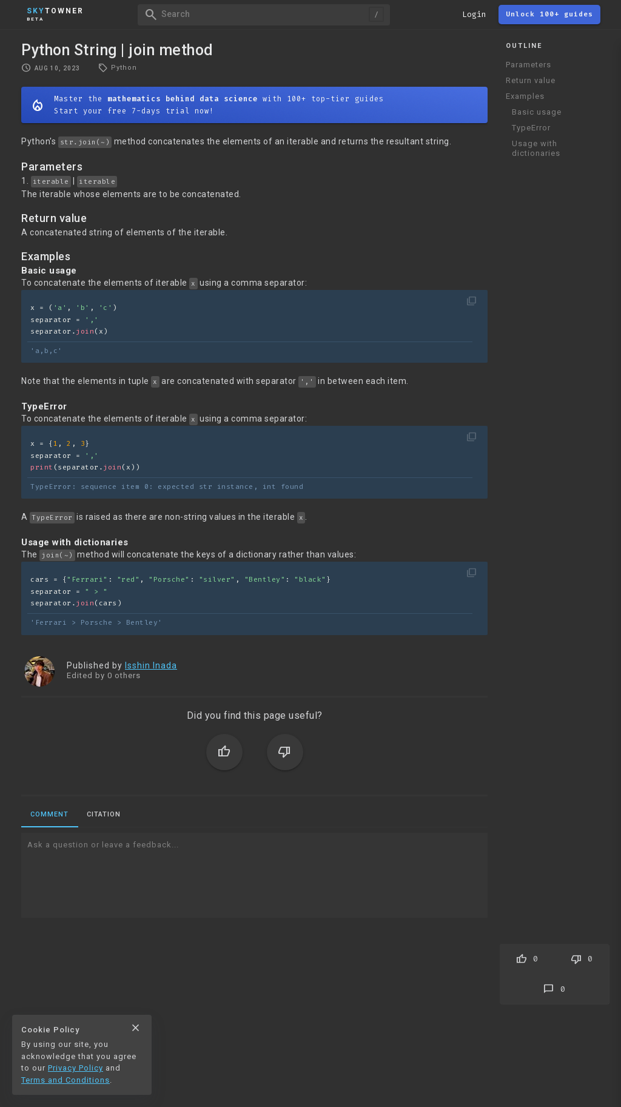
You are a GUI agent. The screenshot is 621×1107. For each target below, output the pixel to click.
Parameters (528, 64)
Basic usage (537, 111)
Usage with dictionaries (536, 148)
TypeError (531, 127)
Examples (525, 96)
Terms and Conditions (65, 1080)
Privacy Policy (75, 1067)
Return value (531, 80)
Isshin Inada (151, 665)
